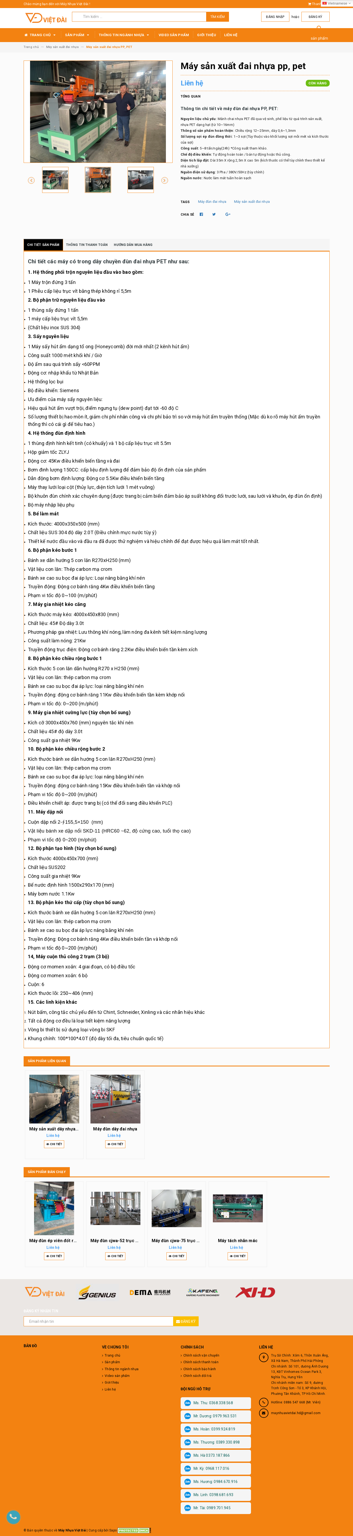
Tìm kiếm (217, 17)
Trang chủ (40, 35)
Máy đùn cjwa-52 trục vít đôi (119, 1240)
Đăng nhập (277, 17)
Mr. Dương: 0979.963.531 (210, 1416)
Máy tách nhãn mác (237, 1240)
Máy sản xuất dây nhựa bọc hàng (62, 1129)
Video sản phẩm (174, 35)
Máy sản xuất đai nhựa (252, 202)
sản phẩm (319, 38)
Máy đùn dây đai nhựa (115, 1129)
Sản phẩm (77, 35)
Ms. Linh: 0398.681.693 (209, 1495)
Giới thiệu (206, 35)
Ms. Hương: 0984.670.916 (211, 1482)
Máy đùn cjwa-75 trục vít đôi (180, 1240)
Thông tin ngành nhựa (125, 35)
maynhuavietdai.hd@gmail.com (296, 1413)
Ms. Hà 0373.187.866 (207, 1455)
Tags (185, 202)
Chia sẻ (187, 214)
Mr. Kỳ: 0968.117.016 (207, 1469)
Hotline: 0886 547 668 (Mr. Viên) (296, 1402)
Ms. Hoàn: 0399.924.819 (209, 1429)
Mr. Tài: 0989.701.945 (207, 1508)
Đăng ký (316, 17)
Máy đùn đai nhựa (212, 202)
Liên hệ (231, 35)
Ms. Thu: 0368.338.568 (208, 1403)
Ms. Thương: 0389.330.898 (212, 1442)
